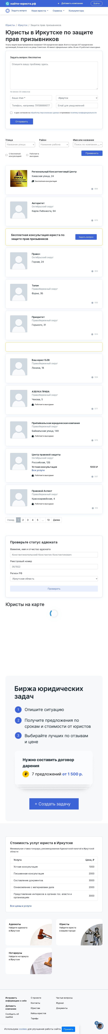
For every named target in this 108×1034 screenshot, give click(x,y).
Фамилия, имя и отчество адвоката (30, 549)
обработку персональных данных (45, 113)
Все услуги (38, 470)
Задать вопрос (16, 11)
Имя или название (83, 140)
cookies (23, 1029)
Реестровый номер (21, 561)
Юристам (35, 1008)
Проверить (54, 588)
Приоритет (38, 317)
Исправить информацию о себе (16, 999)
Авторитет (38, 203)
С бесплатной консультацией (13, 155)
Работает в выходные (32, 155)
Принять (68, 1029)
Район (42, 140)
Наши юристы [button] (39, 11)
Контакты (35, 1003)
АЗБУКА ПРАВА (41, 391)
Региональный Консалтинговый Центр (54, 171)
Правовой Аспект (42, 491)
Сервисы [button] (57, 11)
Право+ (36, 254)
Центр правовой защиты (46, 454)
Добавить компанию (70, 3)
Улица (9, 140)
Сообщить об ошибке (12, 1015)
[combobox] (20, 144)
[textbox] (20, 144)
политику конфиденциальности (83, 113)
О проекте (36, 998)
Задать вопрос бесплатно (25, 57)
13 (48, 520)
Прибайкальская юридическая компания (56, 423)
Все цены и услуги (21, 906)
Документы (62, 1008)
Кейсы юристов (38, 1013)
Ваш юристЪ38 (41, 360)
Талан (35, 285)
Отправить (21, 121)
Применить (92, 153)
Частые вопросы (64, 998)
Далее (56, 520)
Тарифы (34, 1018)
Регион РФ (16, 573)
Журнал (60, 1003)
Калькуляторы (76, 11)
